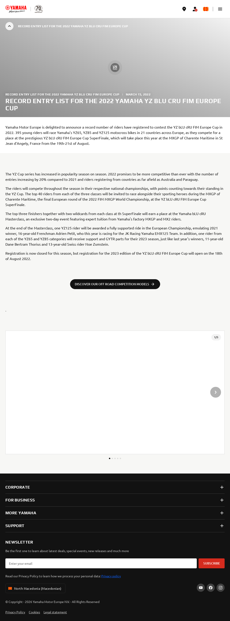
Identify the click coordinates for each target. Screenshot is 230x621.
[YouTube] (201, 588)
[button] (220, 9)
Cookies (34, 612)
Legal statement (55, 612)
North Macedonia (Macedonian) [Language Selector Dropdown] (34, 588)
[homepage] (16, 9)
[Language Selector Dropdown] (205, 9)
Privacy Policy (15, 612)
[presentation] (115, 392)
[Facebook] (211, 588)
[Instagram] (221, 588)
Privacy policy (111, 576)
